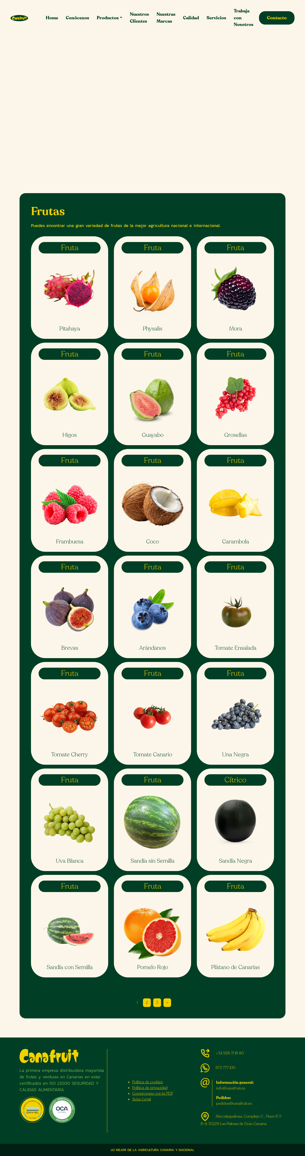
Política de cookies (147, 1082)
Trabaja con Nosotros (243, 18)
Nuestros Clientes (139, 17)
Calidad (191, 18)
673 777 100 (225, 1067)
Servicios (216, 18)
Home (52, 18)
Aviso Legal (141, 1099)
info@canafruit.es (230, 1088)
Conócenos (77, 18)
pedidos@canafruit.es (234, 1103)
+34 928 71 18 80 (230, 1053)
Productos (108, 18)
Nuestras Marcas (166, 17)
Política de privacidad (150, 1087)
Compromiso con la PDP (152, 1093)
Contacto (277, 18)
